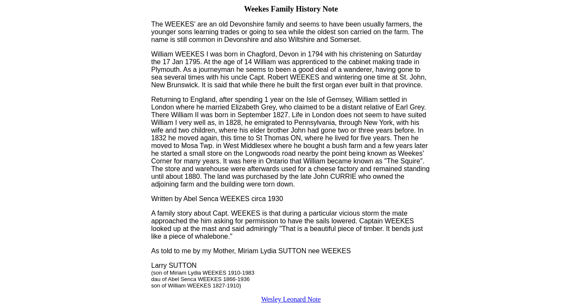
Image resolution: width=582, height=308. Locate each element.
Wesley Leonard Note (291, 299)
